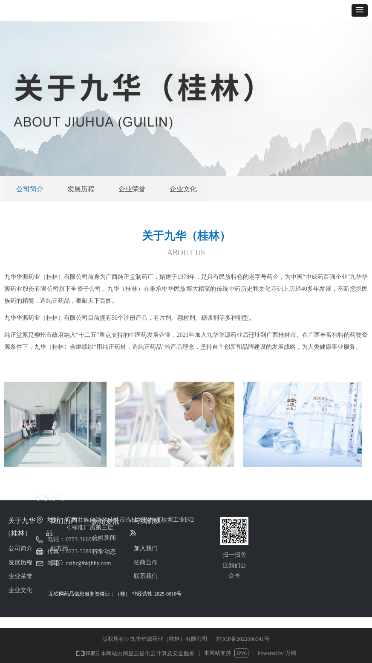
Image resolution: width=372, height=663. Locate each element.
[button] (360, 10)
